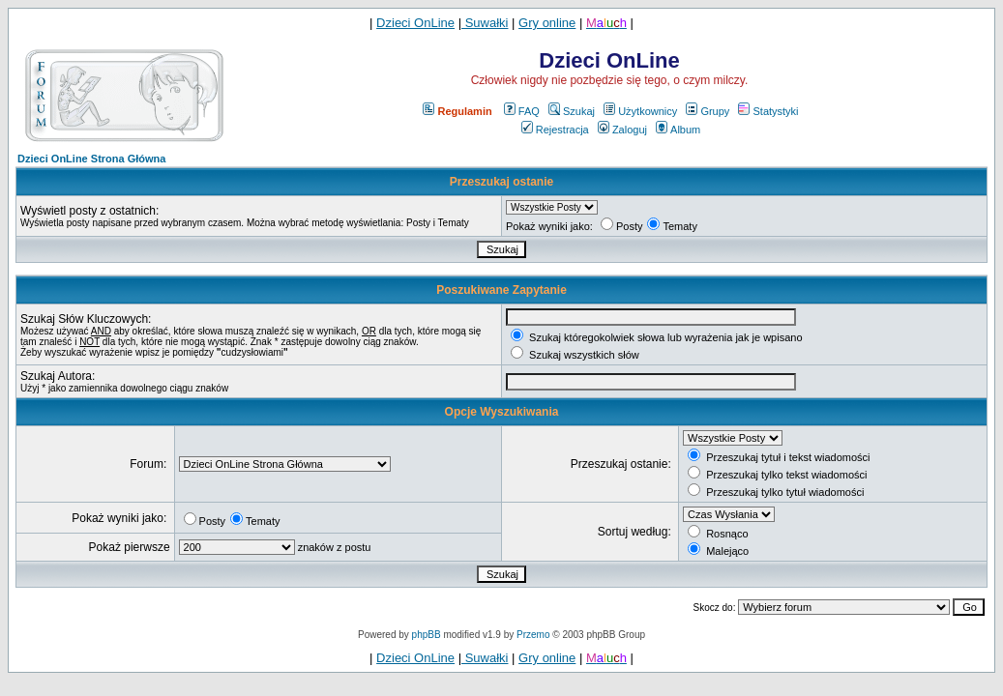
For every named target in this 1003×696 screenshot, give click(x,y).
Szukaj (571, 111)
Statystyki (768, 111)
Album (678, 129)
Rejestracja (555, 129)
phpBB (426, 634)
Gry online (546, 22)
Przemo (532, 634)
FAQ (522, 111)
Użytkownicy (640, 111)
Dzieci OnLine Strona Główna (91, 158)
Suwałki (484, 22)
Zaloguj (622, 129)
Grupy (707, 111)
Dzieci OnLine (415, 22)
